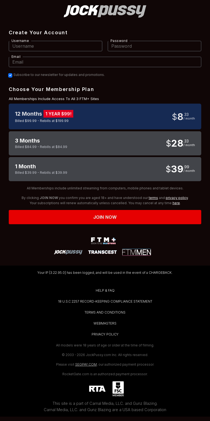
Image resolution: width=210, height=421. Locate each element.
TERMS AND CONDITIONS (105, 312)
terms (153, 198)
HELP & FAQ (105, 290)
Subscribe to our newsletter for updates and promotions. (59, 74)
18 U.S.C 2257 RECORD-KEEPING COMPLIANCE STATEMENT (105, 301)
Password (118, 41)
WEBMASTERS (105, 323)
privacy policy (177, 198)
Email (16, 57)
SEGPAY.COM (86, 364)
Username (20, 41)
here (176, 203)
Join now (105, 217)
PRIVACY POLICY (105, 334)
